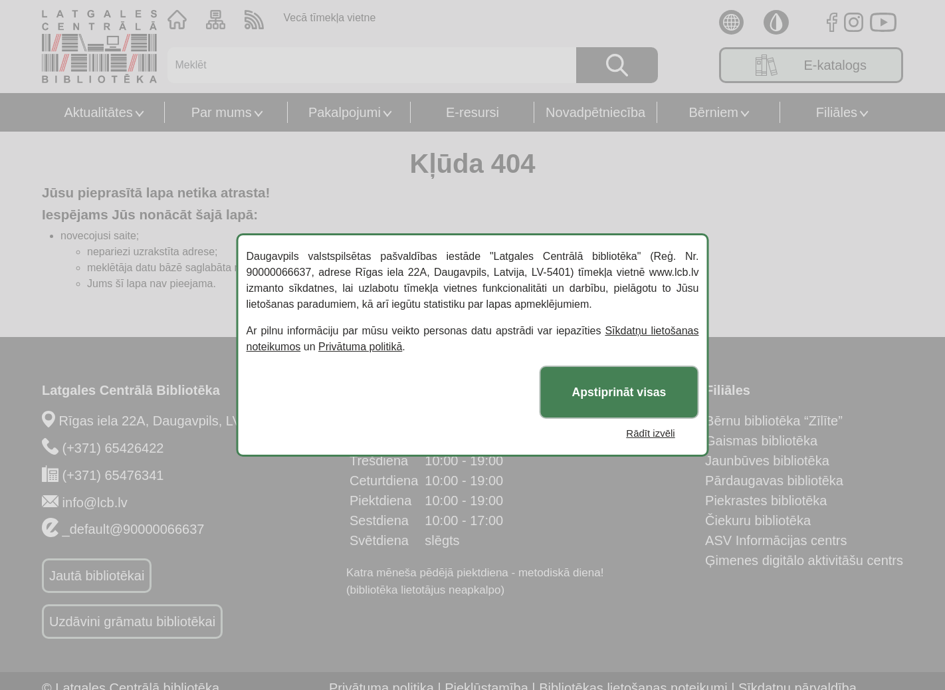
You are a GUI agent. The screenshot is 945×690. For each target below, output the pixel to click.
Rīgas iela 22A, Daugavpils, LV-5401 (166, 420)
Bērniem (713, 112)
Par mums (221, 112)
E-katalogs (811, 65)
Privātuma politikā (360, 346)
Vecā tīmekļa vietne (330, 17)
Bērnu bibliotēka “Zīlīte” (774, 420)
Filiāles (836, 112)
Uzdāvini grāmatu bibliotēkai (132, 621)
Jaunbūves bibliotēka (767, 460)
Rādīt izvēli (650, 433)
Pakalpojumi (344, 112)
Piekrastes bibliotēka (766, 500)
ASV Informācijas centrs (776, 540)
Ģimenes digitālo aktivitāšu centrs (804, 560)
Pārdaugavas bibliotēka (774, 480)
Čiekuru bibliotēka (758, 520)
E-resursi (472, 112)
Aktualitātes (98, 112)
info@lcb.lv (95, 502)
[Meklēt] (363, 65)
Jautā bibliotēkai (96, 575)
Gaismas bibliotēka (761, 440)
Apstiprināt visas (619, 392)
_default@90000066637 (133, 529)
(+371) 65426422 (113, 448)
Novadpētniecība (595, 112)
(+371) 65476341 (113, 475)
